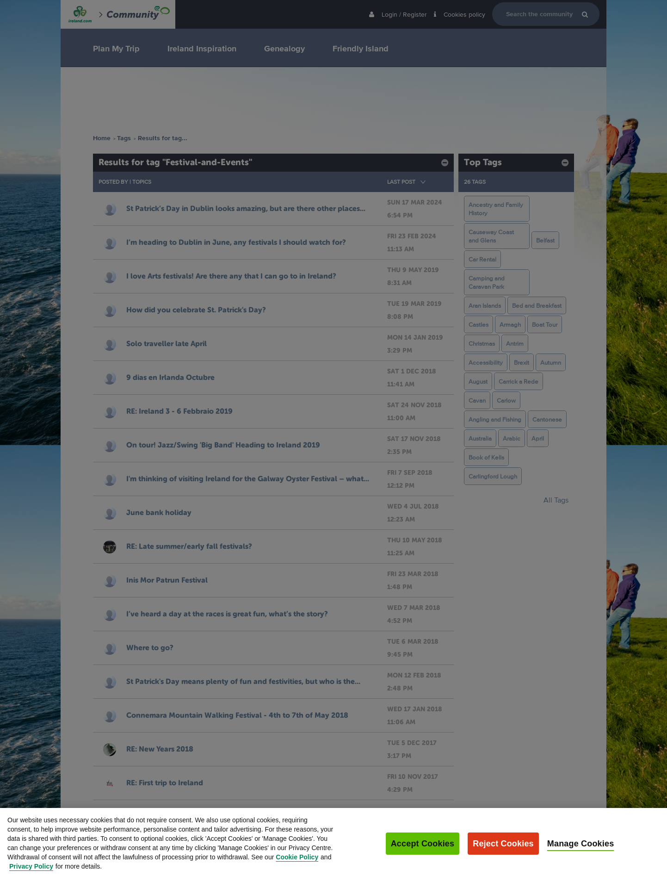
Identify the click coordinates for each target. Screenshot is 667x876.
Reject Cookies (503, 851)
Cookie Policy (297, 864)
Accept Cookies (423, 851)
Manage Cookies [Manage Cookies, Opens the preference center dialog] (580, 851)
